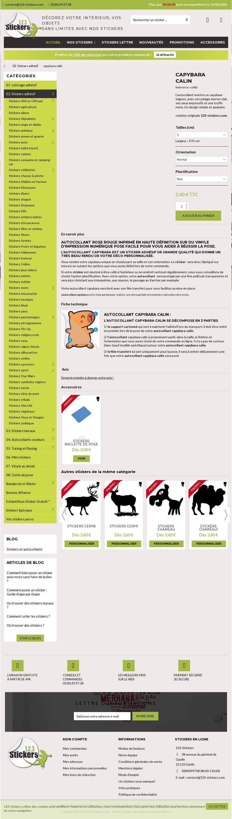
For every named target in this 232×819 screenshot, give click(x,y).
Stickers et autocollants (24, 549)
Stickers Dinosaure (22, 187)
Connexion (207, 20)
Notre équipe (127, 755)
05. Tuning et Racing (21, 448)
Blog (12, 539)
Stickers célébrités (22, 170)
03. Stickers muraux (20, 431)
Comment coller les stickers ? (28, 616)
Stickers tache (19, 388)
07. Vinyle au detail (20, 466)
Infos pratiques (129, 788)
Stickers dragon (20, 199)
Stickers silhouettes (23, 352)
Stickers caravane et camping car (29, 162)
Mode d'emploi (128, 775)
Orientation (186, 152)
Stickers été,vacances (24, 223)
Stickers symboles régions (27, 382)
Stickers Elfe (18, 211)
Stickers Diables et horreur (28, 182)
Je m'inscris (165, 55)
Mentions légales (130, 768)
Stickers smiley (19, 358)
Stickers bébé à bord (23, 148)
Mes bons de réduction (79, 775)
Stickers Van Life (20, 405)
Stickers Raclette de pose (81, 442)
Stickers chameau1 (208, 528)
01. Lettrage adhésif (21, 85)
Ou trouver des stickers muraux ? (30, 605)
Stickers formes (20, 240)
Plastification (187, 171)
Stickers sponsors (21, 364)
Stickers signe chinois (24, 346)
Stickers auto (18, 142)
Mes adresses (73, 761)
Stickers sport (19, 370)
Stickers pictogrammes (25, 323)
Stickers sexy (18, 341)
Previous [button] (63, 515)
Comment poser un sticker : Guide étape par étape (27, 592)
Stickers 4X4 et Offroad (26, 101)
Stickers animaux (21, 130)
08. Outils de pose (19, 475)
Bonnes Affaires (18, 492)
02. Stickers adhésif (20, 94)
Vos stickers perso (20, 519)
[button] (81, 42)
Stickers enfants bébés (25, 217)
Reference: (182, 87)
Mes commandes (75, 748)
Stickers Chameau (166, 528)
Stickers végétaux (21, 411)
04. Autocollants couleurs (25, 439)
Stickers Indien (19, 264)
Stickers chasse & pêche (26, 176)
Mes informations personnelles (85, 768)
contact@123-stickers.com (23, 4)
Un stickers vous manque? (136, 781)
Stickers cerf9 (124, 526)
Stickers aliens (19, 113)
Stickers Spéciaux (19, 510)
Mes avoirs (70, 755)
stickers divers (19, 193)
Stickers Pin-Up (20, 329)
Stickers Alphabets (22, 119)
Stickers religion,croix (24, 335)
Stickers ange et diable (25, 124)
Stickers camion (20, 154)
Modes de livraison (131, 748)
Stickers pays (18, 311)
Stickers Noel (18, 305)
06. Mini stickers (18, 457)
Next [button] (226, 515)
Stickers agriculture (22, 107)
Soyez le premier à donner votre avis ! (87, 377)
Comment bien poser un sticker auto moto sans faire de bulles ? (30, 577)
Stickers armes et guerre (26, 136)
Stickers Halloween (22, 252)
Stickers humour (20, 258)
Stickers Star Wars (22, 376)
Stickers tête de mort (24, 394)
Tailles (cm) (185, 127)
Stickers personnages (24, 317)
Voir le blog (30, 638)
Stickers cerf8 (81, 526)
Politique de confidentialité (137, 794)
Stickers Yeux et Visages (26, 417)
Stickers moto (19, 288)
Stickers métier (19, 282)
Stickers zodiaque (21, 423)
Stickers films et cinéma (25, 229)
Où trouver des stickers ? (25, 625)
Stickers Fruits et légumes (27, 246)
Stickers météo (19, 276)
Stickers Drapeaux (22, 205)
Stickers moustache (23, 293)
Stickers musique (21, 299)
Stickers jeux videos (23, 270)
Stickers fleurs (19, 235)
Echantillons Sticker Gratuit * (28, 501)
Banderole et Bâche (21, 484)
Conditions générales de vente (140, 761)
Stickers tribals (19, 399)
